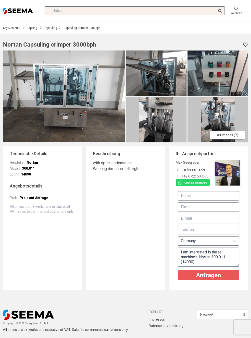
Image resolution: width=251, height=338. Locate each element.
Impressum (157, 319)
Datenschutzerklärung (166, 326)
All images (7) (227, 135)
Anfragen (208, 275)
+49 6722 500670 (195, 176)
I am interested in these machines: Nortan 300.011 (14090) (208, 257)
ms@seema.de (193, 169)
